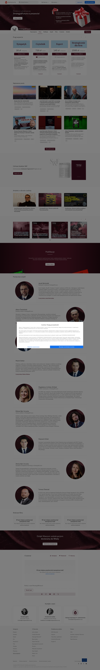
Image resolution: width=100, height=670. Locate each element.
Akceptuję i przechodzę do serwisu (66, 347)
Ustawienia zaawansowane (33, 347)
